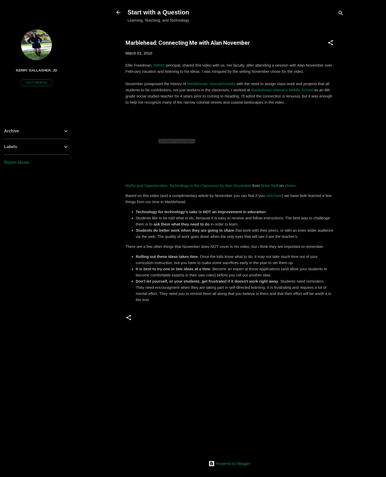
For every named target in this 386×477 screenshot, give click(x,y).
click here (274, 195)
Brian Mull (269, 185)
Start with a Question (158, 12)
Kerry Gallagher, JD (36, 70)
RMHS (159, 65)
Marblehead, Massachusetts (211, 84)
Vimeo (290, 185)
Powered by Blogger (229, 463)
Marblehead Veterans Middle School (282, 90)
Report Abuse (16, 162)
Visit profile (36, 83)
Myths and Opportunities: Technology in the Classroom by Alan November (188, 185)
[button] (330, 44)
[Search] (341, 14)
